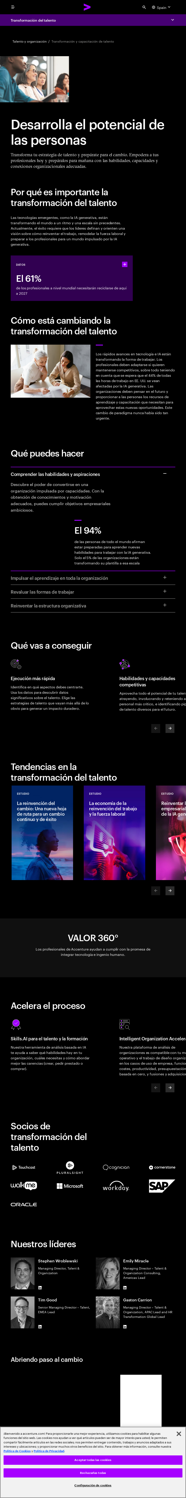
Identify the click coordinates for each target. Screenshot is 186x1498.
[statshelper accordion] (124, 264)
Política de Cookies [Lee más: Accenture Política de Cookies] (17, 1451)
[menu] (13, 7)
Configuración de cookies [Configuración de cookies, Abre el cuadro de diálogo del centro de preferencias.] (92, 1485)
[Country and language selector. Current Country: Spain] (162, 7)
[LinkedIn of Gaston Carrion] (125, 1326)
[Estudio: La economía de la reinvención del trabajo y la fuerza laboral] (114, 833)
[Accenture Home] (87, 7)
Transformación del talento (33, 20)
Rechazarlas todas (93, 1472)
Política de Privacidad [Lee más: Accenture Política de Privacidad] (49, 1451)
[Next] (170, 728)
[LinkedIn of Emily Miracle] (125, 1287)
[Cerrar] (179, 1434)
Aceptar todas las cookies (92, 1460)
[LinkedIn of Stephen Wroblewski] (40, 1287)
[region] (93, 1462)
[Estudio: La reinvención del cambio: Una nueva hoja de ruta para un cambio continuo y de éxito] (42, 833)
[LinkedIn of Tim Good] (40, 1326)
